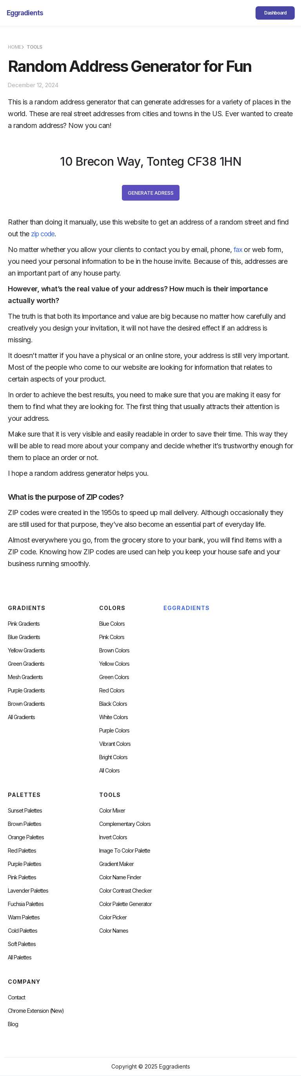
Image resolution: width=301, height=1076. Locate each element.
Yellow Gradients (26, 650)
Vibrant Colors (115, 744)
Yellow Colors (114, 664)
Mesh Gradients (25, 677)
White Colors (113, 717)
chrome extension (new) (36, 1011)
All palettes (19, 957)
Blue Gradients (24, 637)
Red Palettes (22, 851)
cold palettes (22, 931)
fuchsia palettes (26, 904)
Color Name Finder (120, 877)
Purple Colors (114, 730)
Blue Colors (112, 624)
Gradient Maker (116, 864)
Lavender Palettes (28, 891)
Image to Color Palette (124, 851)
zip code (42, 234)
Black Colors (113, 704)
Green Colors (114, 677)
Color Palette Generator (125, 904)
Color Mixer (112, 810)
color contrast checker (125, 891)
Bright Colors (113, 757)
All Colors (109, 770)
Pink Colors (111, 637)
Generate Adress (151, 193)
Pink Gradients (24, 624)
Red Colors (111, 690)
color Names (113, 931)
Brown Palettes (24, 824)
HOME (14, 47)
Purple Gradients (26, 690)
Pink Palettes (22, 877)
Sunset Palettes (25, 810)
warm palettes (24, 917)
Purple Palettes (24, 864)
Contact (16, 997)
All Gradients (21, 717)
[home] (25, 12)
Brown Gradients (26, 704)
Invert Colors (113, 837)
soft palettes (22, 944)
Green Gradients (26, 664)
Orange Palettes (26, 837)
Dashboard (275, 13)
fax (238, 250)
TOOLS (34, 47)
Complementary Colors (124, 824)
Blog (13, 1024)
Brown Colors (114, 650)
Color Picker (113, 917)
